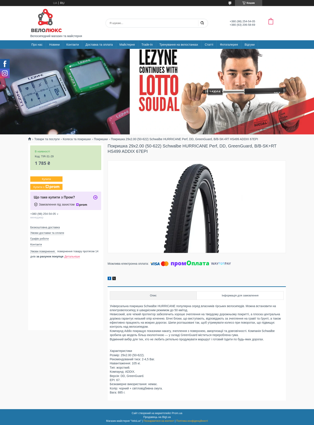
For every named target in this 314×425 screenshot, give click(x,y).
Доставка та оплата (99, 44)
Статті (209, 44)
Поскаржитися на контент (158, 420)
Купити (46, 179)
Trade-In (147, 44)
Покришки (101, 139)
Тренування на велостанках (178, 44)
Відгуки (250, 44)
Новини (54, 44)
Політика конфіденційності (192, 420)
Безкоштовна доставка (45, 227)
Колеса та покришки (77, 139)
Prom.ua (177, 413)
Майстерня (127, 44)
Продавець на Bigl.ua (157, 417)
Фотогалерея (229, 44)
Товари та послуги (46, 139)
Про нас (37, 44)
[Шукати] (202, 23)
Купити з (46, 187)
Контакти (72, 44)
